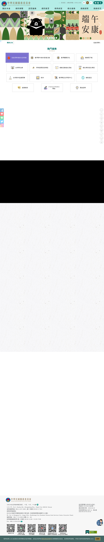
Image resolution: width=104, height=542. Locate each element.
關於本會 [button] (6, 8)
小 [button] (91, 2)
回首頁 (63, 2)
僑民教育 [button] (46, 8)
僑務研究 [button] (98, 8)
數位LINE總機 (100, 522)
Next (99, 25)
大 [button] (84, 2)
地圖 (38, 504)
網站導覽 (70, 2)
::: (59, 2)
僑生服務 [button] (71, 8)
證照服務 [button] (33, 8)
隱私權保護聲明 (47, 539)
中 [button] (87, 2)
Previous (5, 25)
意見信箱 (24, 521)
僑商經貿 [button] (58, 8)
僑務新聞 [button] (85, 8)
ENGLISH (78, 2)
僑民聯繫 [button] (19, 8)
